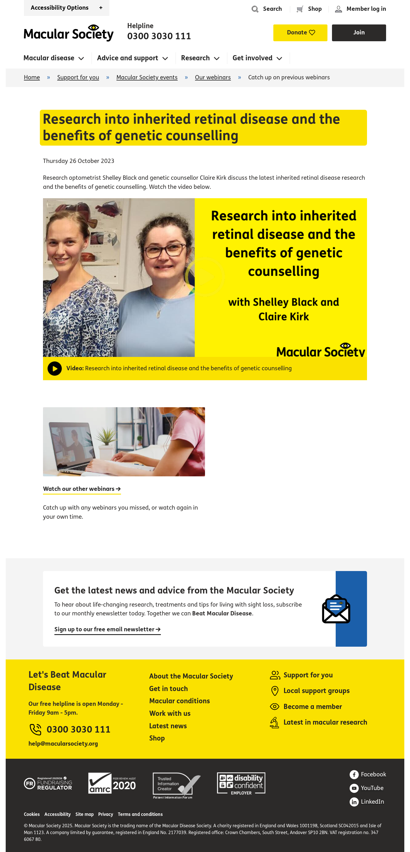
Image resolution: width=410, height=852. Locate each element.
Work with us (169, 714)
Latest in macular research (325, 722)
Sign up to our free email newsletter (107, 629)
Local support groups (317, 691)
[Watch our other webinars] (124, 470)
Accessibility (57, 814)
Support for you (78, 77)
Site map (84, 814)
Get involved (252, 58)
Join (359, 32)
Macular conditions (179, 701)
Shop (315, 9)
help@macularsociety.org (63, 743)
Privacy (105, 814)
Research (195, 58)
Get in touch (168, 689)
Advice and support (127, 58)
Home (69, 33)
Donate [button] (297, 32)
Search (272, 9)
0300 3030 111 (159, 36)
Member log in (366, 9)
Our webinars (213, 77)
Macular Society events (147, 77)
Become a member (313, 707)
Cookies (32, 814)
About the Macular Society (191, 676)
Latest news (168, 726)
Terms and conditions (140, 814)
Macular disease (48, 58)
